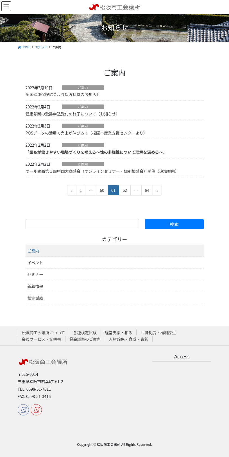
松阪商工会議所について (43, 332)
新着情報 (35, 286)
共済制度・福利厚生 (158, 332)
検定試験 (35, 298)
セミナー (35, 274)
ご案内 (83, 87)
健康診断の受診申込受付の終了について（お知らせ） (73, 114)
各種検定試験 (85, 332)
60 (101, 191)
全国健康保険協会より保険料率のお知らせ (63, 94)
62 (124, 191)
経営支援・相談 (118, 332)
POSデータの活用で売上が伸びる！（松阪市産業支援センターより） (86, 133)
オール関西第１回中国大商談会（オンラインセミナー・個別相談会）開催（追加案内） (102, 171)
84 (147, 191)
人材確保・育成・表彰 (128, 339)
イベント (35, 262)
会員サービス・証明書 (41, 339)
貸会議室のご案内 (85, 339)
